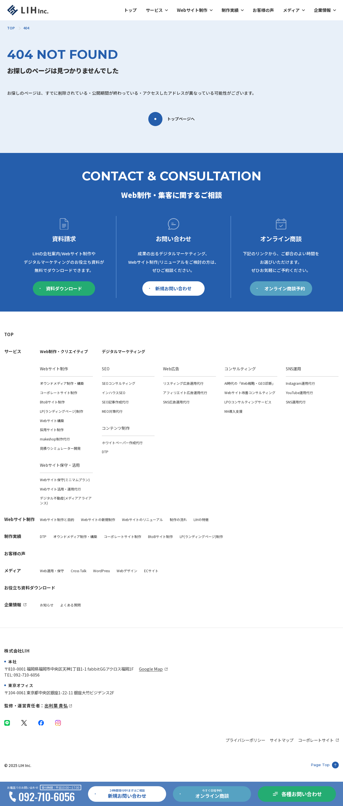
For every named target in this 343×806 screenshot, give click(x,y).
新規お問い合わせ (170, 288)
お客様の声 (263, 10)
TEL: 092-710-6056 (22, 675)
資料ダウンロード (61, 288)
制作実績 (230, 10)
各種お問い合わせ (301, 794)
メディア (291, 10)
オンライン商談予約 (281, 288)
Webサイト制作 (192, 10)
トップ (130, 10)
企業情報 (322, 10)
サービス (154, 10)
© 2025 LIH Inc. (17, 765)
